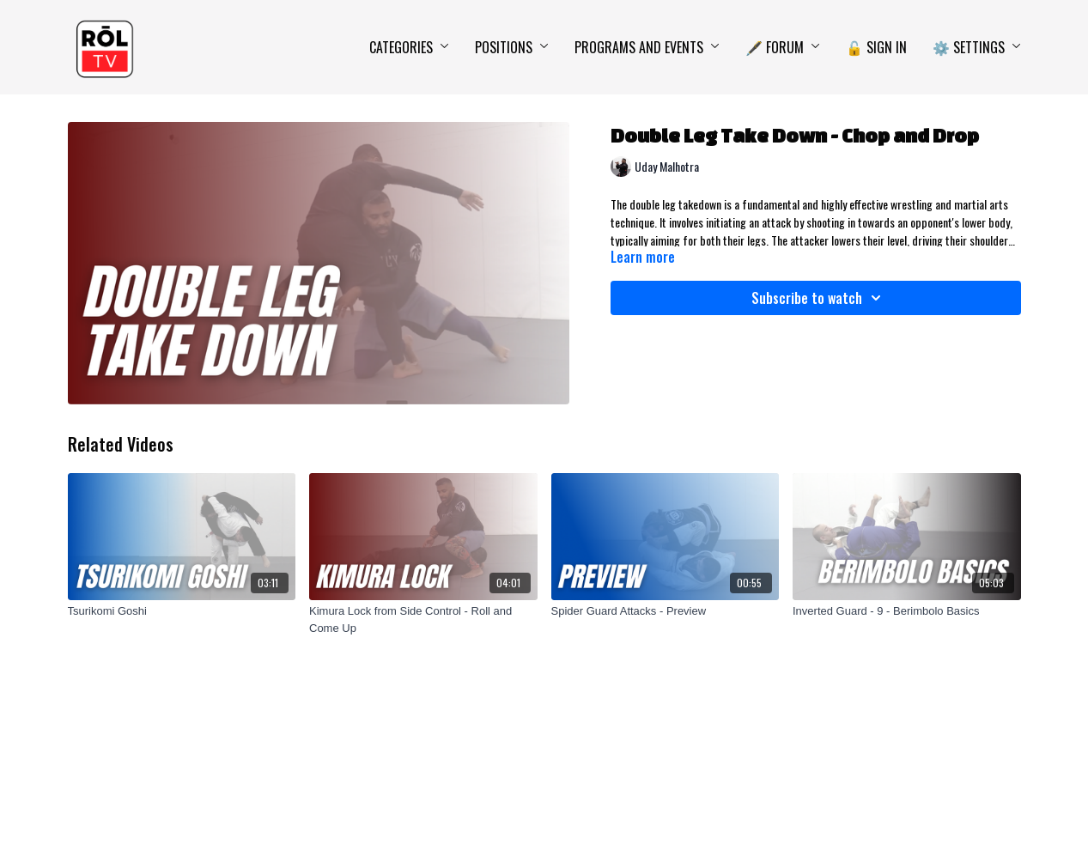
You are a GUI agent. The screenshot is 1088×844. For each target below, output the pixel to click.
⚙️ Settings (977, 47)
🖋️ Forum (782, 47)
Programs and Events (647, 47)
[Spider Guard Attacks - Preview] (665, 611)
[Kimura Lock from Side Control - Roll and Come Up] (423, 619)
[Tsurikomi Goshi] (182, 611)
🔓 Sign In (876, 47)
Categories (409, 47)
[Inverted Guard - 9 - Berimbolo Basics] (907, 611)
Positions (512, 47)
